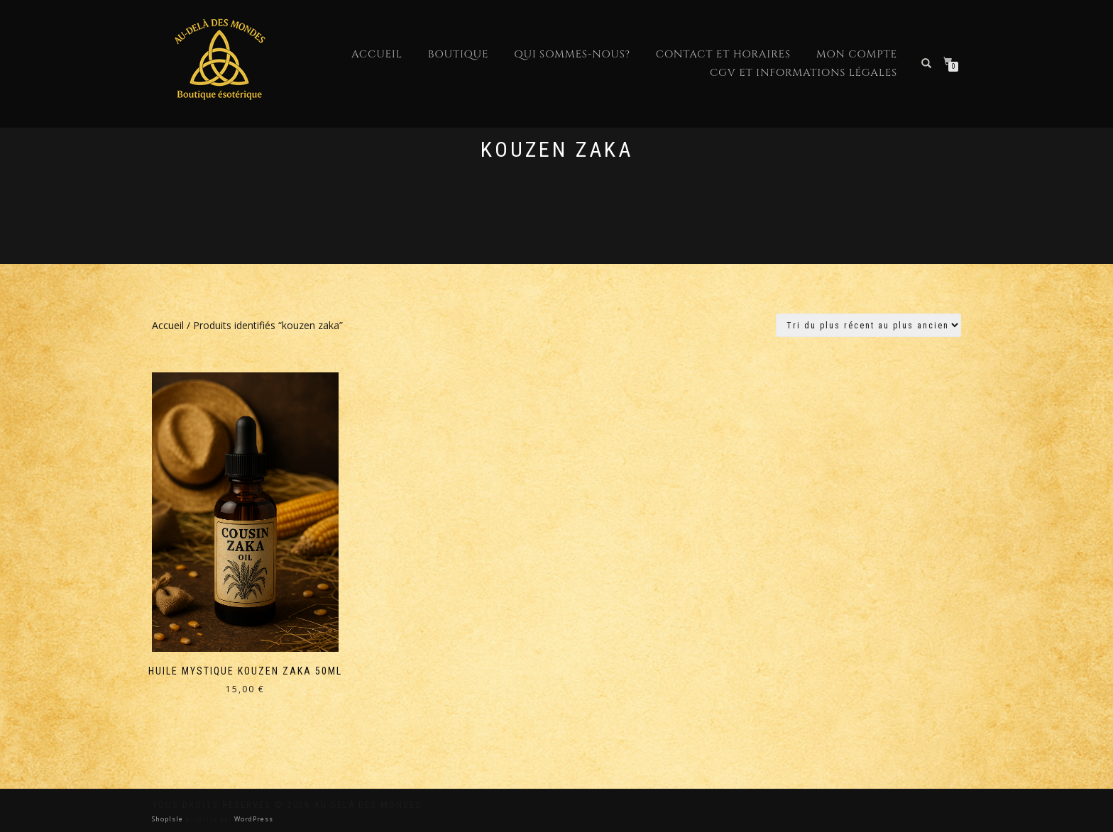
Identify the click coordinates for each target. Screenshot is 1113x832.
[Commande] (868, 325)
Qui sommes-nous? (572, 54)
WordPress (252, 818)
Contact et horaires (723, 54)
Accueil (376, 54)
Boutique (458, 54)
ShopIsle (168, 818)
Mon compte (856, 54)
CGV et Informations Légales (803, 72)
